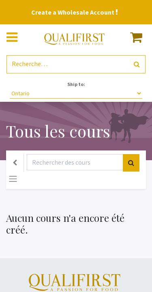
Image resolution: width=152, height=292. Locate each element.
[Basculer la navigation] (13, 179)
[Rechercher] (136, 64)
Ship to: (76, 84)
